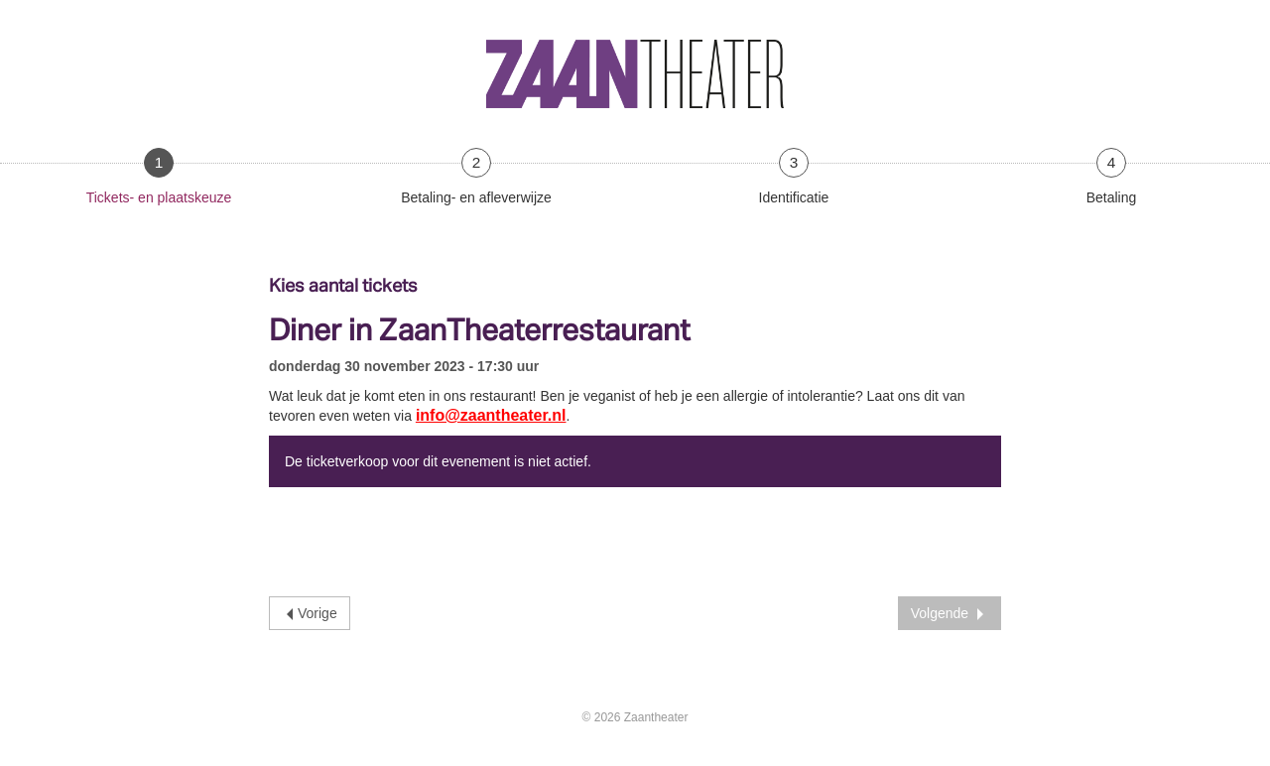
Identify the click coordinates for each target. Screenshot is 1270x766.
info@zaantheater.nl (491, 415)
